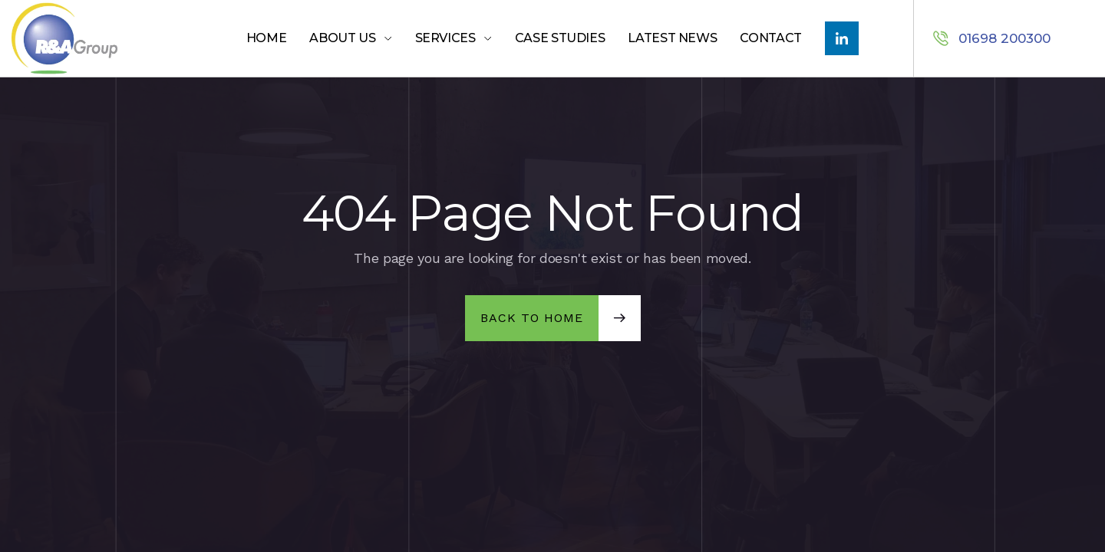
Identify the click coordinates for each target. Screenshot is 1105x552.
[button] (350, 38)
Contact (770, 38)
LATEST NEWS (672, 38)
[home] (96, 38)
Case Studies (560, 38)
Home (266, 38)
